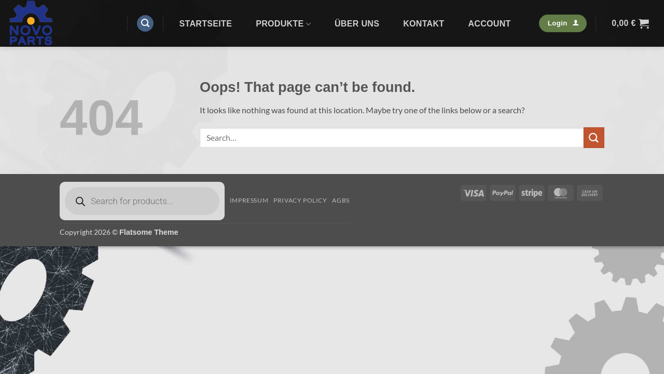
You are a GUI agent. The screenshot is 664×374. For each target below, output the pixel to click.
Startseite (205, 23)
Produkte (283, 24)
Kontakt (423, 23)
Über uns (357, 23)
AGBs (340, 200)
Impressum (249, 200)
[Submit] (594, 137)
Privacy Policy (300, 200)
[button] (145, 23)
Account (489, 23)
